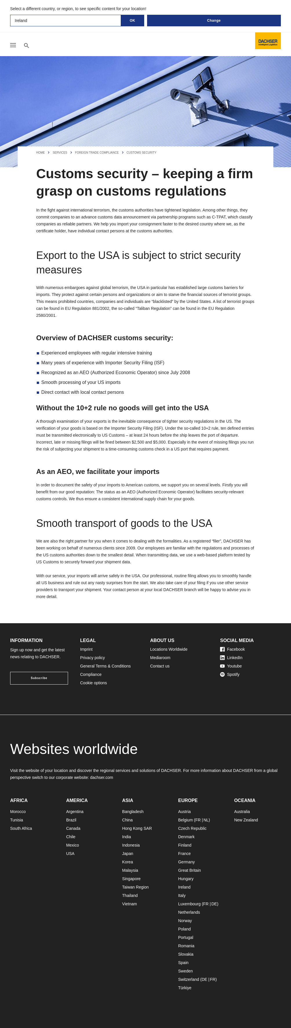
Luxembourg (189, 904)
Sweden (185, 971)
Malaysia (130, 870)
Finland (184, 845)
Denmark (186, 836)
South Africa (21, 828)
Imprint (86, 649)
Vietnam (129, 904)
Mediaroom (160, 657)
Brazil (71, 820)
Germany (186, 862)
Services (60, 152)
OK (132, 21)
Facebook (232, 649)
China (127, 820)
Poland (184, 929)
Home (40, 152)
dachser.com (101, 777)
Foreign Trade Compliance (97, 152)
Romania (186, 946)
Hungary (185, 878)
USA (70, 853)
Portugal (185, 937)
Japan (127, 853)
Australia (242, 811)
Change (214, 21)
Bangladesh (133, 811)
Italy (182, 895)
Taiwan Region (135, 887)
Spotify (229, 674)
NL (206, 820)
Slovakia (185, 954)
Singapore (131, 878)
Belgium (185, 820)
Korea (127, 862)
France (184, 853)
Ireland (184, 887)
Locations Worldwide (169, 649)
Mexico (72, 845)
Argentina (74, 811)
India (126, 836)
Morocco (18, 811)
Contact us (160, 666)
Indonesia (131, 845)
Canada (73, 828)
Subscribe (39, 678)
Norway (185, 920)
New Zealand (246, 820)
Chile (70, 836)
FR (198, 820)
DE (214, 904)
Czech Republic (192, 828)
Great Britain (189, 870)
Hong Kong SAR (137, 828)
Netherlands (189, 912)
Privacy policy (92, 657)
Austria (184, 811)
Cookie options (93, 683)
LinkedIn (231, 657)
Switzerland (188, 979)
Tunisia (16, 820)
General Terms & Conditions (105, 666)
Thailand (130, 895)
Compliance (91, 674)
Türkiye (184, 987)
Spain (183, 962)
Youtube (231, 666)
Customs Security (141, 152)
